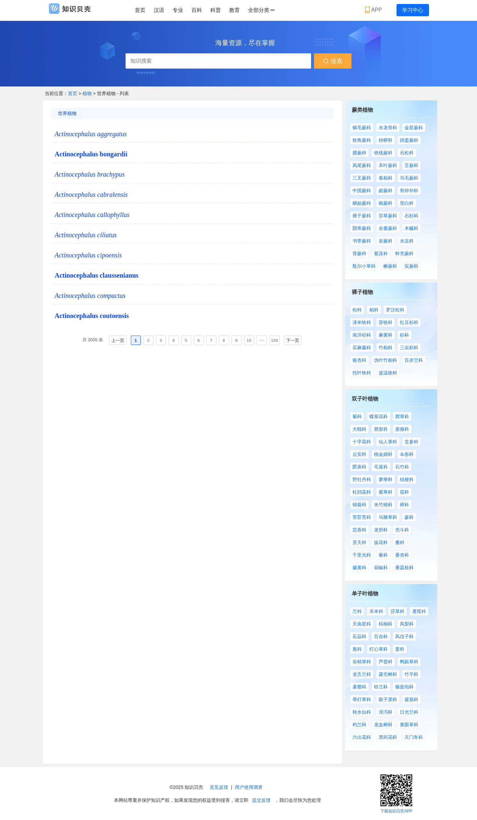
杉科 (404, 335)
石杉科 (411, 215)
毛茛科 (381, 466)
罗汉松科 (395, 309)
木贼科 (411, 228)
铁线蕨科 (383, 152)
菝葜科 (411, 699)
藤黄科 (359, 567)
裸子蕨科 (361, 215)
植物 (87, 93)
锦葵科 (359, 504)
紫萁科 (381, 253)
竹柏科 (386, 347)
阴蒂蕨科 (361, 228)
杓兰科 (359, 724)
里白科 (407, 203)
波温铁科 (388, 372)
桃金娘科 (383, 454)
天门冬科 (413, 737)
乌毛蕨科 (409, 178)
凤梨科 (407, 624)
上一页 (117, 340)
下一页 (292, 340)
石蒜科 (359, 636)
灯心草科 (378, 649)
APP (374, 10)
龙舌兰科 (361, 674)
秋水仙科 (361, 712)
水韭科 (407, 241)
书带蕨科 (361, 241)
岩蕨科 (386, 241)
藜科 (383, 555)
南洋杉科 (361, 335)
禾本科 (376, 611)
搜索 (333, 61)
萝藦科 (386, 479)
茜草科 (402, 416)
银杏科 (359, 360)
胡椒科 (381, 567)
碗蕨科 (386, 203)
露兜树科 (388, 674)
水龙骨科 (388, 127)
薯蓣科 (359, 686)
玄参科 (411, 441)
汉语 (159, 10)
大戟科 (359, 429)
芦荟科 (386, 661)
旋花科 (381, 542)
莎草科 (397, 611)
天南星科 (361, 624)
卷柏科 (386, 178)
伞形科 (407, 454)
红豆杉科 (409, 322)
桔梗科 (407, 479)
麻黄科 (386, 335)
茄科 (404, 492)
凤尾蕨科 (361, 165)
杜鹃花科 (361, 492)
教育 (234, 10)
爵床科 (359, 466)
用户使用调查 (249, 787)
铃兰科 (381, 686)
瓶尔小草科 (364, 266)
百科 (196, 10)
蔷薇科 (402, 429)
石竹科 (402, 466)
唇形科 (381, 429)
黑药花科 (388, 737)
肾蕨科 (359, 253)
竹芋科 (411, 674)
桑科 (399, 542)
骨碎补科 (409, 190)
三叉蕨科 (361, 178)
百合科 (381, 636)
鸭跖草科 (409, 661)
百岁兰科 (413, 360)
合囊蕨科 (388, 228)
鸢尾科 (419, 611)
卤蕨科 (386, 190)
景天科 (359, 542)
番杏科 (402, 555)
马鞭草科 (388, 517)
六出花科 (361, 737)
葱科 (357, 649)
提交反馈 (261, 800)
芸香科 (359, 529)
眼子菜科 (388, 699)
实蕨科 (411, 266)
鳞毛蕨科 (361, 127)
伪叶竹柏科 (385, 360)
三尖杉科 (409, 347)
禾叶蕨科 (388, 165)
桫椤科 (386, 140)
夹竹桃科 (383, 504)
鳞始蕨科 (361, 203)
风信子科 (404, 636)
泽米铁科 (361, 322)
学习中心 (412, 10)
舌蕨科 (411, 165)
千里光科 (361, 555)
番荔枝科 (404, 567)
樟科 (404, 504)
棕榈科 (386, 624)
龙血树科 (383, 724)
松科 (357, 309)
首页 (140, 10)
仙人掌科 (388, 441)
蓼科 (409, 517)
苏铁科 (386, 322)
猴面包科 (404, 686)
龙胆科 (381, 529)
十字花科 (361, 441)
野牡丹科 (361, 479)
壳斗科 (402, 529)
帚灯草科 (361, 699)
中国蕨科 (361, 190)
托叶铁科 (361, 372)
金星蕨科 (413, 127)
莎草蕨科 (388, 215)
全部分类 (261, 10)
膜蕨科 (359, 152)
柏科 (374, 309)
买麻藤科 (361, 347)
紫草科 (386, 492)
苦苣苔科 (361, 517)
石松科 (407, 152)
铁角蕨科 (361, 140)
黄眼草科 (409, 724)
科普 (215, 10)
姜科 (399, 649)
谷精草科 (361, 661)
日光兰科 (409, 712)
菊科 (357, 416)
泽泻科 (386, 712)
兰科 (357, 611)
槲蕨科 (390, 266)
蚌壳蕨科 (404, 253)
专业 (178, 10)
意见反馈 (219, 787)
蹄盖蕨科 (409, 140)
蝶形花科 (378, 416)
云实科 (359, 454)
